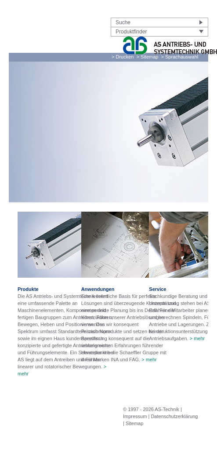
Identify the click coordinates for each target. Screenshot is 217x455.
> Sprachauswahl (180, 56)
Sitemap (134, 423)
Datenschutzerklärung (174, 416)
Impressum (135, 416)
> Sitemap (148, 56)
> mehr (149, 359)
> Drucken (123, 56)
